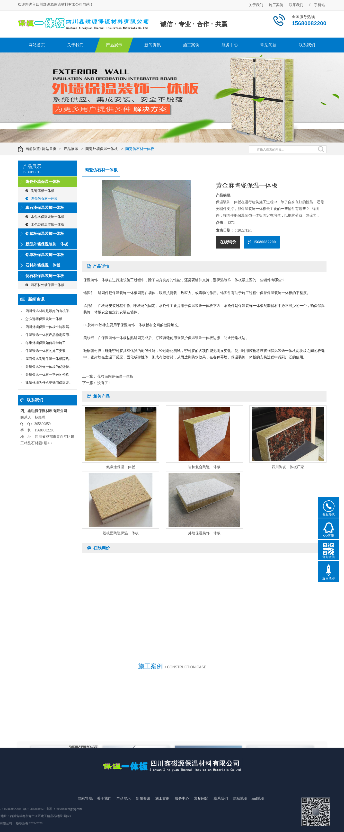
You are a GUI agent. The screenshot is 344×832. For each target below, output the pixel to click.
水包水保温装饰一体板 (44, 217)
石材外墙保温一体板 (42, 265)
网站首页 (37, 45)
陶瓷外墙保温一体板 (108, 149)
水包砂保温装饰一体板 (44, 224)
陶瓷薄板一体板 (39, 191)
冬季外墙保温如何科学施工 (45, 343)
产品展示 (114, 45)
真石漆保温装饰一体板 (44, 208)
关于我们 (256, 4)
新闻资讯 (152, 45)
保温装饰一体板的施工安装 (45, 351)
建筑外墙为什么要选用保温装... (48, 383)
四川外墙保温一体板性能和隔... (48, 327)
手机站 (317, 4)
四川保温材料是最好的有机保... (48, 311)
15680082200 (262, 242)
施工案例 (276, 4)
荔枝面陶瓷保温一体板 (115, 376)
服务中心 (230, 45)
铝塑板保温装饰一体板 (44, 234)
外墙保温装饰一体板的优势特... (48, 367)
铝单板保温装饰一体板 (44, 255)
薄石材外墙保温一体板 (44, 285)
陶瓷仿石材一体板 (145, 149)
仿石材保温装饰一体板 (44, 276)
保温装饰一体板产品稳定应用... (48, 335)
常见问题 (268, 45)
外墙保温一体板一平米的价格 (47, 375)
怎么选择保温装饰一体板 (43, 319)
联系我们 (296, 4)
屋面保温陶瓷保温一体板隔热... (48, 359)
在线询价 (228, 242)
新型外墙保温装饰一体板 (46, 244)
